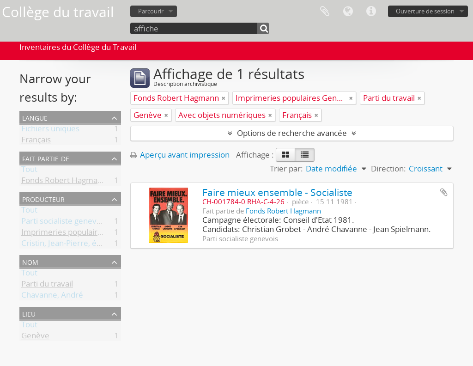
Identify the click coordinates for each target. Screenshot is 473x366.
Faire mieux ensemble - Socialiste (277, 192)
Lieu (29, 313)
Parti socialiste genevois (64, 222)
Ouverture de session (425, 11)
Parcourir (151, 11)
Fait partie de (45, 158)
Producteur (43, 198)
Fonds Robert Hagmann (64, 182)
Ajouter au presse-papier (444, 192)
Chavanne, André (52, 296)
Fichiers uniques (50, 130)
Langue (347, 11)
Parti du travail (47, 285)
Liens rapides (370, 11)
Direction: (388, 168)
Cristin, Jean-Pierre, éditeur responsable (92, 244)
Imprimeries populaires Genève (78, 233)
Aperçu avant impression (180, 154)
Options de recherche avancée (292, 133)
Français (36, 141)
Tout (29, 170)
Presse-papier (324, 11)
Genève (35, 337)
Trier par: (286, 168)
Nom (30, 261)
